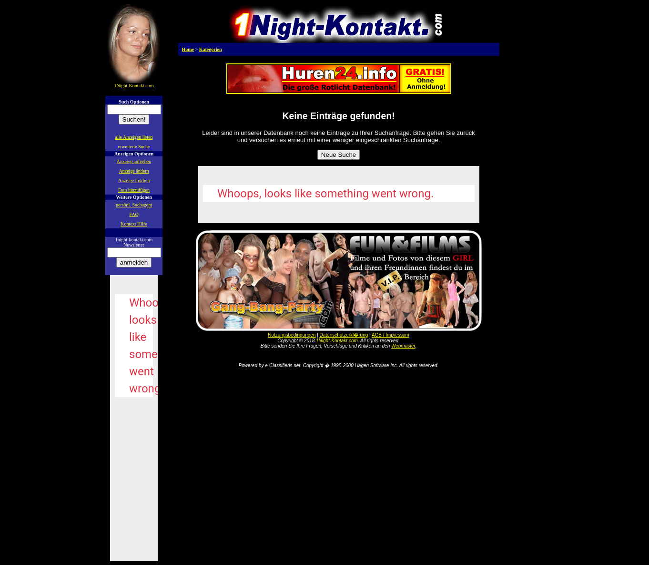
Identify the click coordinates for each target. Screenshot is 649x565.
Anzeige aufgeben (134, 161)
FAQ (133, 214)
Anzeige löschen (134, 180)
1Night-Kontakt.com (337, 340)
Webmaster (403, 346)
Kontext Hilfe (134, 223)
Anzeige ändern (134, 171)
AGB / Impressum (390, 335)
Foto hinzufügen (134, 190)
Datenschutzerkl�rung (344, 335)
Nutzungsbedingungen (291, 335)
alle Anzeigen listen (134, 137)
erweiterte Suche (134, 146)
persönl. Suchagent (134, 204)
